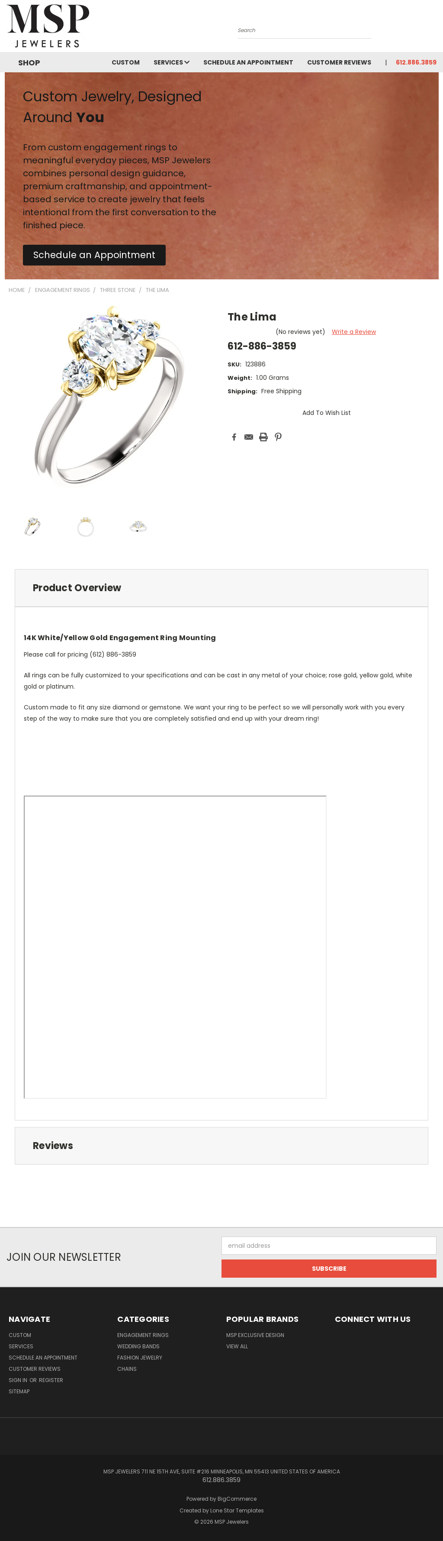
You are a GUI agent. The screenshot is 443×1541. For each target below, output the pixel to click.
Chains (127, 1369)
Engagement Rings (143, 1335)
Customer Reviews (339, 62)
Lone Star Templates (237, 1510)
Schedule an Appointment (248, 62)
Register (51, 1380)
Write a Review (354, 331)
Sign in (19, 1380)
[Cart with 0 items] (434, 28)
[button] (94, 255)
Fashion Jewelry (139, 1357)
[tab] (221, 588)
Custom (126, 62)
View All (237, 1346)
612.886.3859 (416, 62)
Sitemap (19, 1391)
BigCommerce (237, 1498)
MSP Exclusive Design (255, 1335)
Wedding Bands (138, 1346)
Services (171, 62)
